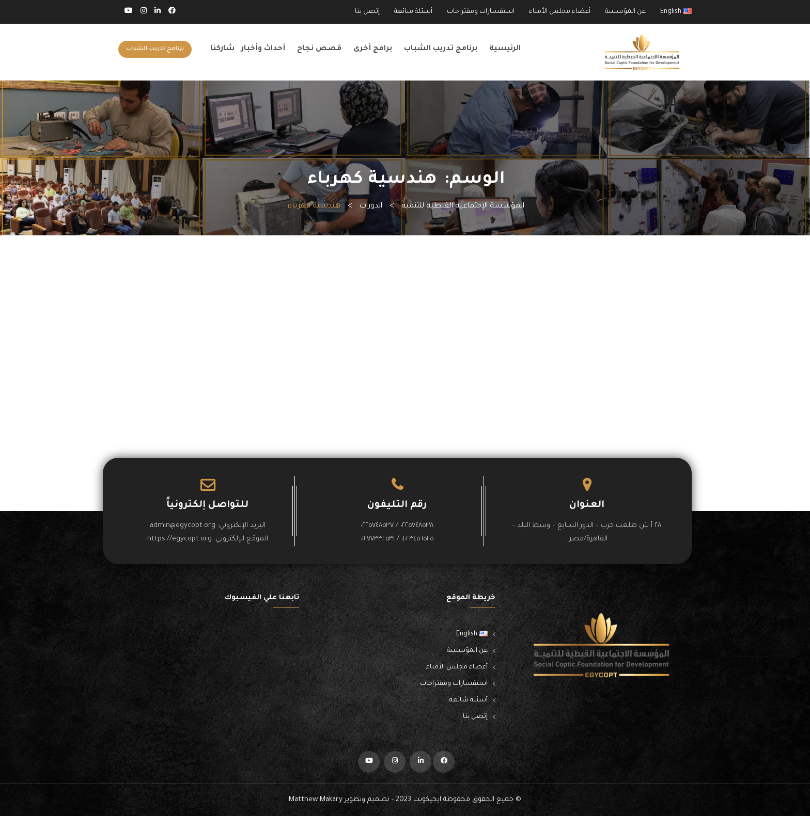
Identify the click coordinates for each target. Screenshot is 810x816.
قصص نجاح (319, 49)
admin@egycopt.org (182, 526)
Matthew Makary (315, 800)
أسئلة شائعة (413, 11)
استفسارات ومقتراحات (481, 11)
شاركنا (222, 49)
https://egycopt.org (179, 539)
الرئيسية (505, 49)
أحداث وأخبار (263, 49)
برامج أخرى (372, 49)
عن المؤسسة (625, 11)
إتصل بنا (367, 11)
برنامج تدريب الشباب (440, 49)
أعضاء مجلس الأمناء (559, 11)
